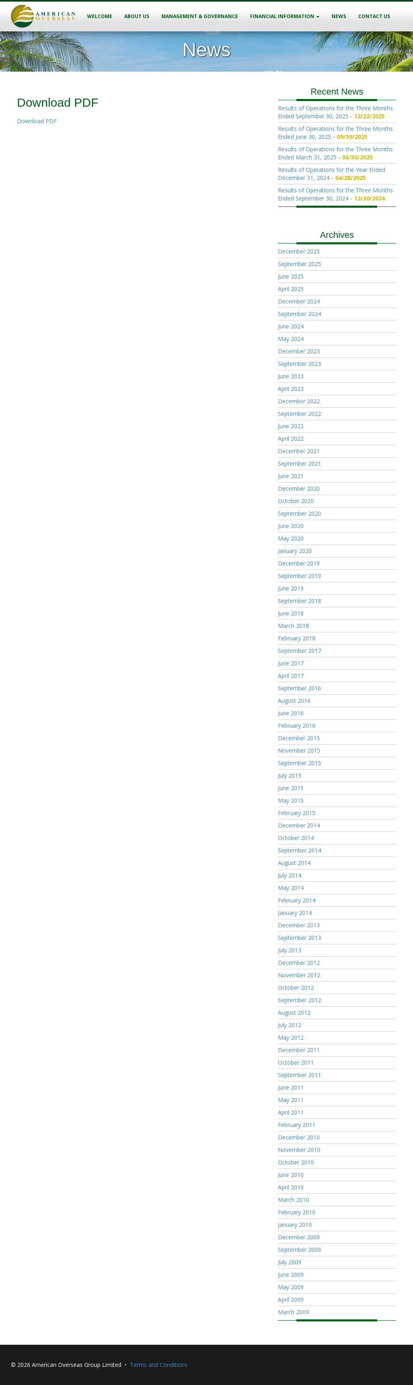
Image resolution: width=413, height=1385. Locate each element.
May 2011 (291, 1100)
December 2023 (299, 351)
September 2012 (299, 1000)
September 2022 (299, 413)
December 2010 (299, 1137)
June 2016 (291, 713)
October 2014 (296, 838)
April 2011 (291, 1112)
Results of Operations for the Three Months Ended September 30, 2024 (335, 194)
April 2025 (291, 289)
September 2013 (299, 937)
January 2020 (295, 551)
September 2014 (299, 850)
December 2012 (299, 962)
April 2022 (291, 438)
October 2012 (296, 987)
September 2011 (299, 1075)
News (339, 16)
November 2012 (299, 975)
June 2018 (291, 613)
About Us (136, 16)
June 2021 (291, 476)
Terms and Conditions (159, 1364)
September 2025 (299, 264)
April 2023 (291, 388)
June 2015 (291, 788)
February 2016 (296, 725)
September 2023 (299, 363)
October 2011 (296, 1062)
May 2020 (291, 538)
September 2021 (299, 463)
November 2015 (299, 750)
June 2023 (291, 376)
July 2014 (289, 875)
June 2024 (291, 326)
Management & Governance (199, 16)
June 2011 (291, 1087)
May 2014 (291, 888)
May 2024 (291, 339)
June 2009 (291, 1274)
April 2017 (291, 675)
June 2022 (291, 426)
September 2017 (299, 650)
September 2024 (299, 314)
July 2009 (289, 1262)
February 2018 (296, 638)
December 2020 (299, 488)
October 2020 (296, 501)
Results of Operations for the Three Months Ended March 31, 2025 (335, 153)
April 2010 (291, 1187)
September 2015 (299, 763)
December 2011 (299, 1050)
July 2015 (289, 775)
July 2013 (289, 950)
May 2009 (291, 1287)
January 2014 (295, 912)
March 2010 (293, 1199)
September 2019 (299, 576)
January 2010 (295, 1224)
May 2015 (291, 800)
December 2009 (299, 1237)
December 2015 (299, 738)
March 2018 (293, 626)
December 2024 (299, 301)
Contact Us (374, 16)
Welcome (99, 16)
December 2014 (299, 825)
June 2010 (291, 1175)
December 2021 (299, 451)
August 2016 (294, 700)
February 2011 (296, 1125)
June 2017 (291, 663)
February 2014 (296, 900)
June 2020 (291, 526)
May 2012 (291, 1037)
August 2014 (294, 863)
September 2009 (299, 1249)
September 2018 (299, 601)
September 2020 (299, 513)
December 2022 (299, 401)
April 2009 (291, 1299)
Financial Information (284, 16)
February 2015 (296, 813)
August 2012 (294, 1012)
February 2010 (296, 1212)
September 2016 (299, 688)
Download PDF (37, 121)
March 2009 (293, 1312)
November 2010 (299, 1150)
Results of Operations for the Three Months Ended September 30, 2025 (335, 112)
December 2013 (299, 925)
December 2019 (299, 563)
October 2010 (296, 1162)
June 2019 (291, 588)
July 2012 (289, 1025)
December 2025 (299, 251)
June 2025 (291, 276)
